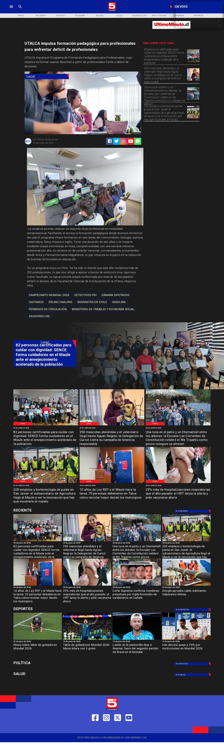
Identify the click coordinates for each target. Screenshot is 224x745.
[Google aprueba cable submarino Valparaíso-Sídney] (186, 585)
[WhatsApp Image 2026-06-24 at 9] (193, 99)
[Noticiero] (41, 15)
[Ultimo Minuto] (171, 30)
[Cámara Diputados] (115, 295)
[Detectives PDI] (85, 295)
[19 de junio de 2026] (87, 641)
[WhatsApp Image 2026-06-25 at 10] (193, 80)
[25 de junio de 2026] (45, 428)
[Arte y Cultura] (159, 15)
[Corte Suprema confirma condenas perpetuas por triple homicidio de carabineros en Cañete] (137, 595)
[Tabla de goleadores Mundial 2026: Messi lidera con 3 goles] (87, 639)
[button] (49, 295)
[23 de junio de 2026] (137, 587)
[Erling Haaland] (60, 302)
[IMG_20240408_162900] (178, 482)
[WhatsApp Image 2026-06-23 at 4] (112, 482)
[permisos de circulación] (48, 309)
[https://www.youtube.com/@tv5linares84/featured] (130, 141)
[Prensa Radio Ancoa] (28, 144)
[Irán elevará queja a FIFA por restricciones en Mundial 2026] (186, 639)
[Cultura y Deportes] (44, 510)
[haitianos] (36, 302)
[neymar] (137, 639)
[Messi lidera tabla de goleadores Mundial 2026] (37, 639)
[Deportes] (193, 511)
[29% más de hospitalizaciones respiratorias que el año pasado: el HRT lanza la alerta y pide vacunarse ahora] (178, 494)
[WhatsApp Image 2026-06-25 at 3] (193, 61)
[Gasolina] (118, 302)
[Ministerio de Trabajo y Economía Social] (103, 309)
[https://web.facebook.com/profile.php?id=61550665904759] (95, 728)
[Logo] (112, 10)
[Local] (47, 76)
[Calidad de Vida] (139, 15)
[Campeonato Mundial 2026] (49, 295)
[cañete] (137, 585)
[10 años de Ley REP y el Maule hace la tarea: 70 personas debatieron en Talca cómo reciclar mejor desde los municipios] (112, 494)
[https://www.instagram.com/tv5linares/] (123, 141)
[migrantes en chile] (92, 302)
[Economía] (80, 15)
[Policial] (100, 15)
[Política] (60, 15)
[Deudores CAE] (39, 316)
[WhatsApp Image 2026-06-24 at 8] (45, 482)
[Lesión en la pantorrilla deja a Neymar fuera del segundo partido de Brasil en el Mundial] (137, 649)
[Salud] (120, 15)
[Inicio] (21, 15)
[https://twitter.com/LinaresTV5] (117, 728)
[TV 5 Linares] (20, 10)
